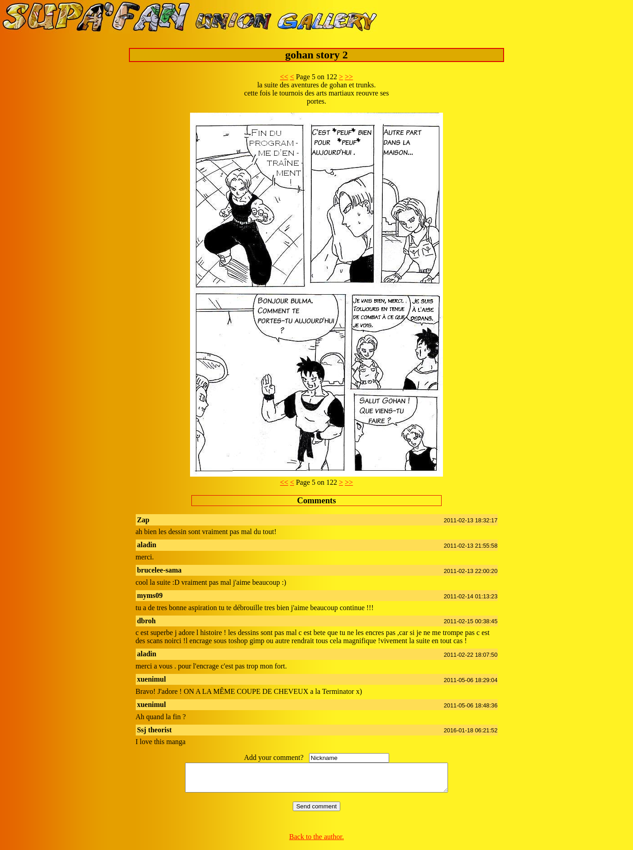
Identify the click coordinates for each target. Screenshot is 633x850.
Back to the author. (316, 842)
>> (349, 77)
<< (284, 77)
